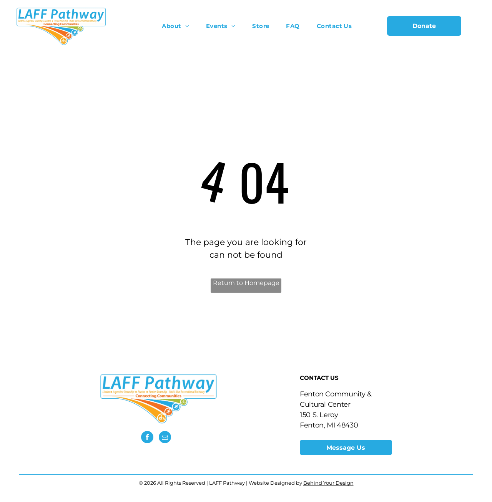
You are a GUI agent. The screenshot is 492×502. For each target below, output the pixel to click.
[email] (165, 438)
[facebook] (147, 438)
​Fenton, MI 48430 (329, 425)
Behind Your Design (328, 483)
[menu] (475, 26)
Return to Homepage (246, 283)
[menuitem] (175, 26)
